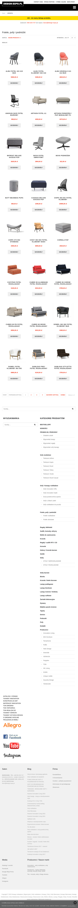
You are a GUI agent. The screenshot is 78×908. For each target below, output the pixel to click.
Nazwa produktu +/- (14, 37)
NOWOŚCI (43, 430)
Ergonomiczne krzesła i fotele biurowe (38, 826)
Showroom (56, 789)
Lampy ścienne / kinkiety (49, 593)
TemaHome (47, 642)
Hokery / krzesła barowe (48, 552)
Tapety (42, 612)
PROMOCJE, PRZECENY (49, 434)
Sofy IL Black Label (49, 502)
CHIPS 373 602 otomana (14, 242)
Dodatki (43, 628)
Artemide (46, 654)
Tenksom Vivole (48, 475)
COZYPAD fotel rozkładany (14, 284)
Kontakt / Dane (38, 2)
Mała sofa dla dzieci (33, 836)
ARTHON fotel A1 (38, 113)
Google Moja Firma (8, 873)
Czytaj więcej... (71, 905)
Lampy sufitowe (45, 597)
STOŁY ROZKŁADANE (51, 566)
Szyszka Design (48, 682)
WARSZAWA (6, 777)
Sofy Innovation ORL (50, 490)
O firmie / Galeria (61, 2)
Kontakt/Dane (57, 776)
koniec (63, 396)
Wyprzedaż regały (49, 445)
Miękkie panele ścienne (48, 609)
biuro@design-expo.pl (50, 23)
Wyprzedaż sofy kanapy (51, 449)
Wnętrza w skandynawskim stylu (36, 823)
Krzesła (42, 540)
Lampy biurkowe (46, 590)
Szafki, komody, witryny (48, 533)
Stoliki (42, 556)
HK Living (46, 670)
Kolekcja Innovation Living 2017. (36, 856)
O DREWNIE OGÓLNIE (11, 719)
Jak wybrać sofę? (32, 850)
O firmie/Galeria (57, 779)
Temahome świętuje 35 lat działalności (38, 853)
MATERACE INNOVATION (12, 705)
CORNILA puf (63, 241)
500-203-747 (31, 23)
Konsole (43, 548)
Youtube (4, 876)
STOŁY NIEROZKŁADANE (52, 563)
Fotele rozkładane (49, 517)
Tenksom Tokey (48, 472)
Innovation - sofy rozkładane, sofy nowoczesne (37, 867)
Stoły (42, 559)
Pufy (41, 624)
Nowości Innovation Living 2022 (36, 815)
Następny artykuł (52, 396)
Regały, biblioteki (46, 529)
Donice (42, 616)
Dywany (43, 605)
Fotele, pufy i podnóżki (48, 514)
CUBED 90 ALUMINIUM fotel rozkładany (39, 284)
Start (3, 13)
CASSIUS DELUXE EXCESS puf (38, 199)
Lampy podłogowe (46, 586)
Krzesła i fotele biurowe (48, 582)
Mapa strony (71, 2)
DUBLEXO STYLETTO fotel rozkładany (63, 369)
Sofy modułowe (45, 457)
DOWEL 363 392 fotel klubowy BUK (63, 326)
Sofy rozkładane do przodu (52, 506)
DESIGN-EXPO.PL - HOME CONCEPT (13, 779)
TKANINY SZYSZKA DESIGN (13, 717)
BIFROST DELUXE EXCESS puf (14, 157)
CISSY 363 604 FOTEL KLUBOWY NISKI (38, 242)
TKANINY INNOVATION (11, 700)
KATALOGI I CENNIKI (10, 698)
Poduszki (43, 620)
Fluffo (45, 646)
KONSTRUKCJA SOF (10, 702)
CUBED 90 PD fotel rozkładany (14, 326)
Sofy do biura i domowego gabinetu (37, 776)
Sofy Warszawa (31, 812)
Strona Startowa (49, 2)
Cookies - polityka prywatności (62, 782)
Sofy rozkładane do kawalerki (35, 778)
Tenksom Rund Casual (50, 479)
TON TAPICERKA (9, 709)
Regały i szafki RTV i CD (48, 544)
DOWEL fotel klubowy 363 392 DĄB (14, 370)
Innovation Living (48, 635)
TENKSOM (47, 685)
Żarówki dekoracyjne (47, 601)
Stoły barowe (44, 574)
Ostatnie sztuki (48, 437)
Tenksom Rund (48, 468)
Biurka (42, 578)
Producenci (44, 631)
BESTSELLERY (45, 426)
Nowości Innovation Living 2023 (36, 795)
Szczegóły (14, 83)
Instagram (5, 883)
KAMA (45, 674)
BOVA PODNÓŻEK (63, 156)
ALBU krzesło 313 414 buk (63, 72)
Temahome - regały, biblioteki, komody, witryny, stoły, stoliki (36, 872)
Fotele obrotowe (48, 521)
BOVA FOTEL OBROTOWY (38, 157)
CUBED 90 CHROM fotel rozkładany (63, 284)
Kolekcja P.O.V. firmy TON (34, 802)
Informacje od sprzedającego (61, 786)
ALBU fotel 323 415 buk (14, 72)
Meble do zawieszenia (48, 536)
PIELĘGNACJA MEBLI (10, 721)
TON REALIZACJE (9, 712)
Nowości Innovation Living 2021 (36, 818)
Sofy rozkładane (32, 810)
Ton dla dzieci (31, 828)
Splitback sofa (31, 820)
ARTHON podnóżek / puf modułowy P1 (63, 114)
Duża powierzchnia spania (52, 498)
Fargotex (46, 662)
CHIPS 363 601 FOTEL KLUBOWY (63, 199)
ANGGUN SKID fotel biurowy (14, 114)
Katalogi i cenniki (7, 867)
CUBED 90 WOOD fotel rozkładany (38, 326)
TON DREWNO (8, 707)
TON (44, 666)
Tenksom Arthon (48, 460)
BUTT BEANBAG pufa (14, 198)
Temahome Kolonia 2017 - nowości (37, 848)
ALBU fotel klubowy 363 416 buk (38, 73)
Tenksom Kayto (48, 464)
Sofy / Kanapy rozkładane (49, 487)
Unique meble (47, 678)
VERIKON (46, 658)
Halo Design (47, 650)
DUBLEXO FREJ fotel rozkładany (38, 369)
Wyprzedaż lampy (49, 441)
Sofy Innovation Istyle (50, 494)
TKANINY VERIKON (10, 714)
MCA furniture (47, 639)
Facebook (5, 870)
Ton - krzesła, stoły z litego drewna (37, 876)
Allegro (4, 880)
